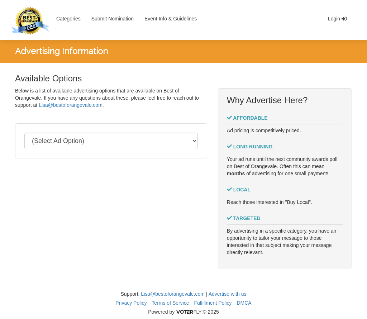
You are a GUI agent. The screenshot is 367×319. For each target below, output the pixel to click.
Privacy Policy (131, 303)
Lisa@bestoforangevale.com (71, 105)
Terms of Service (170, 303)
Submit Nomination (112, 19)
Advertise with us (228, 294)
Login (337, 19)
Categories (68, 19)
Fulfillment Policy (213, 303)
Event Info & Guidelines (170, 19)
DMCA (244, 303)
